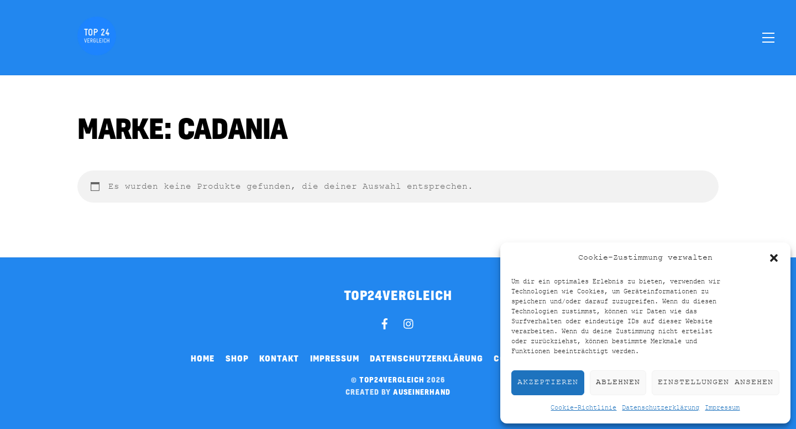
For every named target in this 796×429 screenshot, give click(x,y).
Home (202, 358)
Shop (237, 358)
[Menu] (768, 37)
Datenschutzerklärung (660, 408)
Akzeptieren (547, 382)
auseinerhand (422, 391)
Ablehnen (618, 382)
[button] (773, 257)
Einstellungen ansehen (715, 382)
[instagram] (409, 322)
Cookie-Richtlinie (583, 408)
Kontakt (279, 358)
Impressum (722, 408)
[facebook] (385, 322)
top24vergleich (392, 379)
